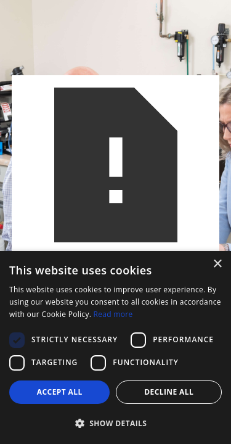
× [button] (217, 264)
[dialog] (115, 347)
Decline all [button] (168, 392)
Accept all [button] (60, 392)
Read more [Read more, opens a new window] (113, 314)
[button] (115, 423)
